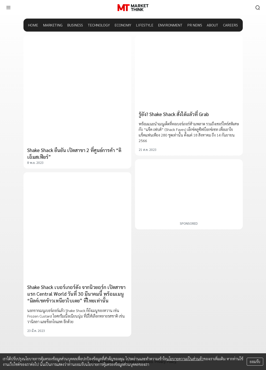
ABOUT (212, 25)
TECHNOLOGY (99, 25)
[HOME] (133, 7)
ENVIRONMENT (170, 25)
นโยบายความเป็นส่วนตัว (185, 358)
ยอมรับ (255, 361)
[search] (257, 7)
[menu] (8, 7)
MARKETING (52, 25)
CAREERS (230, 25)
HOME (33, 25)
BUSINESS (75, 25)
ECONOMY (123, 25)
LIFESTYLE (144, 25)
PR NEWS (194, 25)
